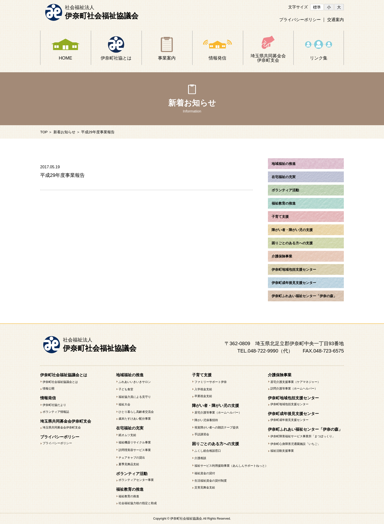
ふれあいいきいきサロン (135, 381)
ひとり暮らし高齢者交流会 (136, 411)
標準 (317, 7)
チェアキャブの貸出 (132, 457)
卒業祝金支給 (203, 396)
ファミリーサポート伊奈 (210, 381)
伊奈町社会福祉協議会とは (60, 381)
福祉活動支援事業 (282, 450)
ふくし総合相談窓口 (207, 450)
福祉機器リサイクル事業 (135, 442)
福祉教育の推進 (129, 496)
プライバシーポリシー (300, 20)
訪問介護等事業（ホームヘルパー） (293, 388)
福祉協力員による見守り (135, 396)
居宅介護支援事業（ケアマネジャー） (295, 381)
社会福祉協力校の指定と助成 (138, 503)
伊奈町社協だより (54, 404)
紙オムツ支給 (127, 435)
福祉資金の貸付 (204, 473)
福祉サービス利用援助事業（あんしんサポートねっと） (231, 465)
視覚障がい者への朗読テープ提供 (216, 427)
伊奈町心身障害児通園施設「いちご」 (295, 443)
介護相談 (200, 458)
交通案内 (335, 20)
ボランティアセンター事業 (136, 479)
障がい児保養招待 (206, 420)
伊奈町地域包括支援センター (289, 404)
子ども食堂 (126, 389)
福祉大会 (124, 404)
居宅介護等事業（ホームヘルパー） (217, 412)
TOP (44, 132)
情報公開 (48, 388)
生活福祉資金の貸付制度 (210, 480)
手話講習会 (201, 434)
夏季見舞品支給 (129, 464)
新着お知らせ (64, 132)
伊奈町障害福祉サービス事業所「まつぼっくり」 (302, 436)
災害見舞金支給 (204, 487)
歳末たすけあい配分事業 (135, 418)
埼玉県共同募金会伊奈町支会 (62, 427)
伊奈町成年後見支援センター (289, 419)
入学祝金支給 (203, 389)
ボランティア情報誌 (56, 411)
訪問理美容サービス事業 (135, 450)
